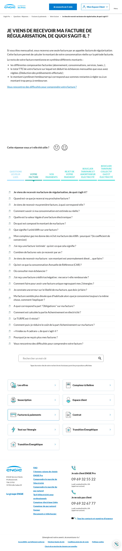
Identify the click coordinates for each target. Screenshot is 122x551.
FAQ (35, 468)
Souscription (20, 400)
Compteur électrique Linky (45, 502)
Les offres (19, 385)
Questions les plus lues (16, 174)
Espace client (76, 400)
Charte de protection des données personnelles (61, 546)
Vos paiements (51, 175)
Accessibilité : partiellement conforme (31, 542)
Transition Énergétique (82, 429)
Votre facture (33, 175)
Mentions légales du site (56, 542)
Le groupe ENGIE (16, 494)
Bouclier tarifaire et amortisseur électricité (87, 172)
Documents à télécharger (44, 514)
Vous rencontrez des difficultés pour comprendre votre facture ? (42, 86)
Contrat (73, 415)
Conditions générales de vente (78, 542)
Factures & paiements (25, 415)
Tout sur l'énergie (23, 429)
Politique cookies (98, 542)
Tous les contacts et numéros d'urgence (92, 518)
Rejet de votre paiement (69, 174)
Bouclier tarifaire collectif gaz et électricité (106, 171)
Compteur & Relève (80, 385)
